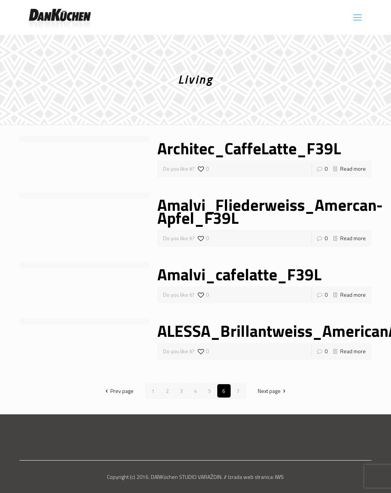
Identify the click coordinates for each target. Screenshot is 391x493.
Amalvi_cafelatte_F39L (239, 274)
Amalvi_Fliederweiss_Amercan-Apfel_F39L (270, 211)
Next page (273, 391)
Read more (353, 169)
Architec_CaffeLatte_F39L (249, 148)
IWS (279, 477)
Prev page (118, 391)
